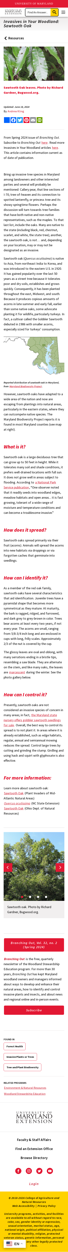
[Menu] (63, 12)
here (45, 142)
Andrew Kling (16, 111)
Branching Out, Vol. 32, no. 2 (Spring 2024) (34, 945)
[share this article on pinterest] (26, 120)
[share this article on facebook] (13, 120)
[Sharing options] (7, 120)
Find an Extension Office (34, 1149)
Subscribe (34, 1010)
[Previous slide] (8, 867)
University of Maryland (34, 3)
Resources (13, 39)
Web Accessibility (23, 1206)
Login (34, 1184)
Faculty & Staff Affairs (34, 1140)
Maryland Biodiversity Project (25, 386)
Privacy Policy (47, 1206)
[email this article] (33, 120)
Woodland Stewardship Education (25, 1093)
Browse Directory (34, 1158)
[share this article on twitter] (20, 120)
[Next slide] (60, 867)
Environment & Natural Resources (25, 1088)
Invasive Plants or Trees (20, 1056)
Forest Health (15, 1046)
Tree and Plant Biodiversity (22, 1067)
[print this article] (39, 120)
